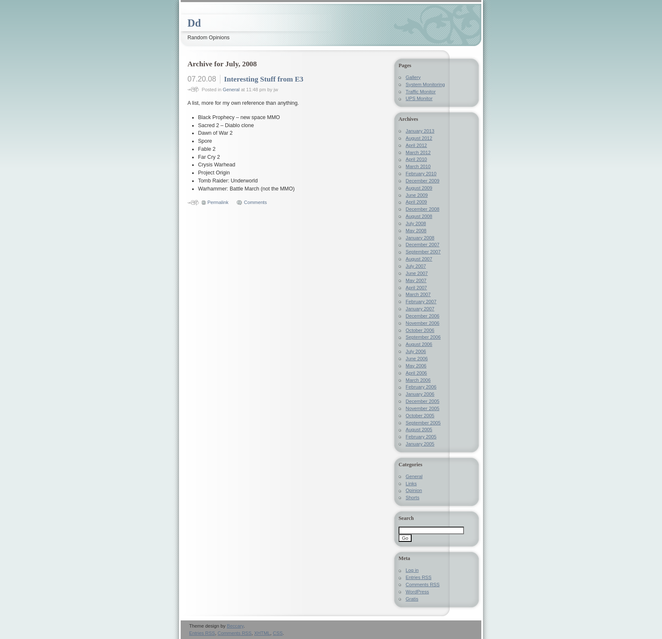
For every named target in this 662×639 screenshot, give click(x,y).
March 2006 (418, 380)
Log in (412, 570)
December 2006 (423, 315)
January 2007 (420, 308)
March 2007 (418, 294)
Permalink (217, 202)
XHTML (262, 633)
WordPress (417, 591)
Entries (418, 577)
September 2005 (423, 422)
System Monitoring (425, 84)
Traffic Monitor (421, 91)
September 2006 (423, 337)
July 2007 (416, 266)
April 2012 (416, 145)
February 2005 (421, 436)
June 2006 (417, 358)
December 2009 (423, 180)
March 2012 (418, 152)
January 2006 (420, 394)
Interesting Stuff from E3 (263, 79)
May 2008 (416, 230)
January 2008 (420, 237)
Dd (194, 23)
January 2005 (420, 443)
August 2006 (419, 344)
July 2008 (416, 223)
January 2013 (420, 130)
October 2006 (420, 330)
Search (406, 518)
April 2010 (416, 159)
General (231, 89)
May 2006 (416, 365)
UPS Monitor (419, 98)
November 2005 (423, 408)
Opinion (414, 490)
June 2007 (417, 273)
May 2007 (416, 280)
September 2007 (423, 251)
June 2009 (417, 195)
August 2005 (419, 429)
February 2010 (421, 173)
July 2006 (416, 351)
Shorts (412, 497)
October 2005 (420, 415)
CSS (277, 633)
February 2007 (421, 301)
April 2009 (416, 201)
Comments (255, 202)
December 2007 (423, 244)
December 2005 (423, 401)
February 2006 (421, 386)
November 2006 (423, 323)
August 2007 (419, 258)
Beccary (235, 625)
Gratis (412, 598)
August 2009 (419, 187)
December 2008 (423, 209)
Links (411, 483)
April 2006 (416, 372)
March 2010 (418, 166)
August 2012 (419, 138)
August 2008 (419, 216)
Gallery (413, 77)
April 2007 (416, 287)
